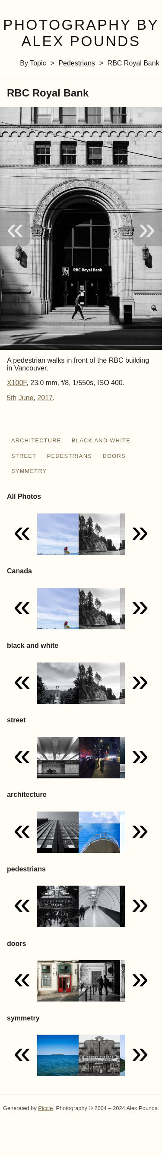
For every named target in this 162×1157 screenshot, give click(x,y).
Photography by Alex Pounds (81, 33)
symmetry (29, 471)
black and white (101, 440)
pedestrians (76, 63)
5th (11, 397)
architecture (36, 440)
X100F (16, 382)
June (26, 397)
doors (113, 456)
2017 (45, 397)
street (23, 456)
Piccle (45, 1108)
